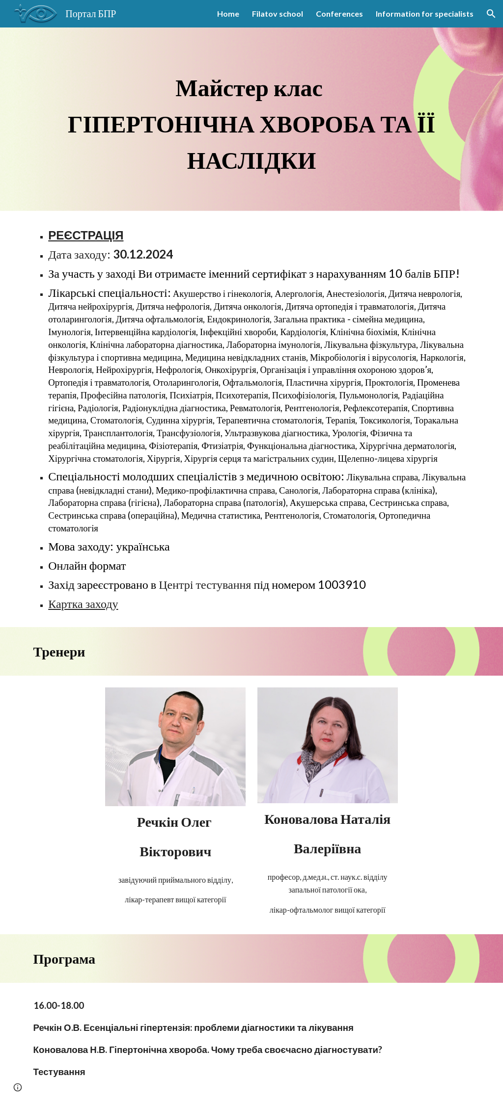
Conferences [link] (339, 13)
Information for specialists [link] (425, 13)
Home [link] (228, 13)
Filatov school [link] (277, 13)
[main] (251, 119)
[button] (491, 14)
